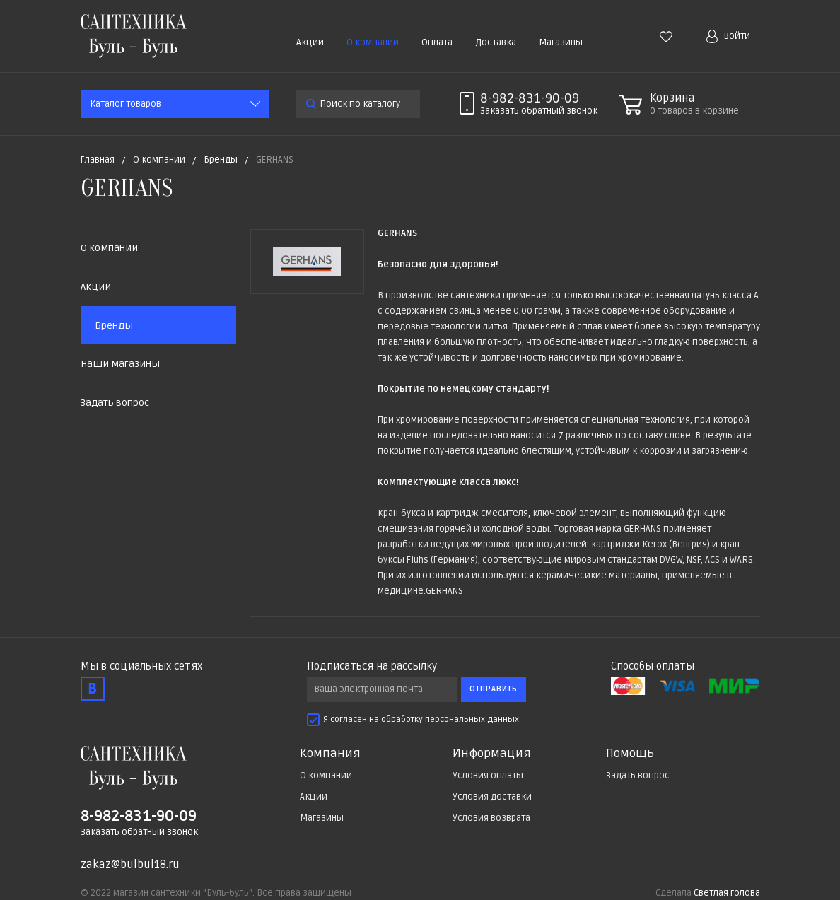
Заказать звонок (538, 111)
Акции (310, 42)
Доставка (495, 42)
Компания (330, 754)
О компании (372, 42)
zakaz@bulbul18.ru (130, 865)
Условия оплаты (488, 775)
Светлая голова (727, 893)
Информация (492, 754)
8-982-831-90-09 (529, 98)
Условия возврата (491, 818)
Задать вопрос (115, 403)
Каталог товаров (125, 104)
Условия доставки (492, 796)
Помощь (630, 754)
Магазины (561, 42)
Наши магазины (120, 364)
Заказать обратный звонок (139, 832)
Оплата (437, 42)
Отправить (493, 689)
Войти (728, 36)
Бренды (114, 326)
